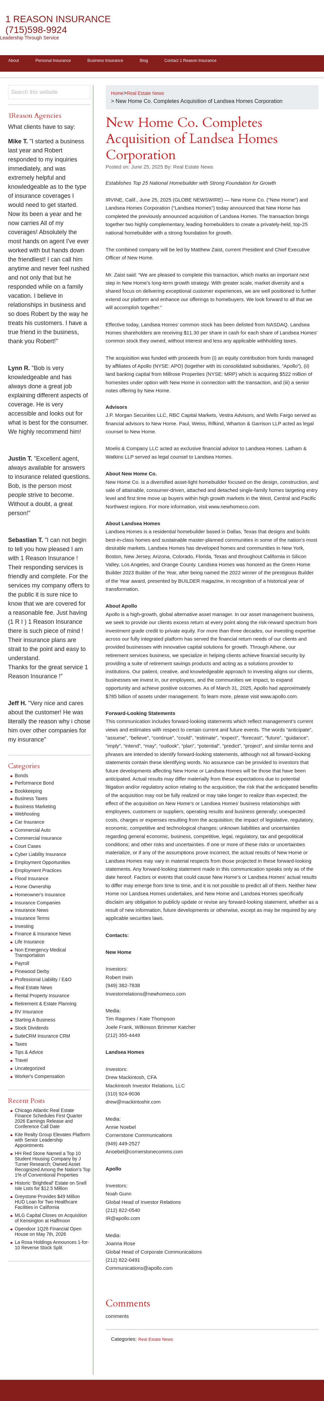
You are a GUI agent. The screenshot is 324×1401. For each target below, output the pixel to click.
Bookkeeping (30, 793)
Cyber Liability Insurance (44, 856)
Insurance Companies (41, 905)
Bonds (22, 778)
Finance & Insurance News (47, 936)
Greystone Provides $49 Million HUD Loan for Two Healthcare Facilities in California (52, 1209)
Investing (25, 928)
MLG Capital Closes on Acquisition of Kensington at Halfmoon (48, 1228)
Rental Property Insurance (46, 998)
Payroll (23, 965)
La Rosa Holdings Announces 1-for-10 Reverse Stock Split (50, 1257)
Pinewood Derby (34, 973)
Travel (22, 1062)
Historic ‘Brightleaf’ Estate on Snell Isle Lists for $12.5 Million (52, 1193)
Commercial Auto (35, 832)
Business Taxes (33, 800)
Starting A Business (38, 1022)
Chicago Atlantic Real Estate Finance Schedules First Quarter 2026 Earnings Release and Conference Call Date (52, 1120)
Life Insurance (32, 944)
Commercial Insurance (41, 840)
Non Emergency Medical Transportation (44, 954)
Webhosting (29, 816)
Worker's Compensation (43, 1078)
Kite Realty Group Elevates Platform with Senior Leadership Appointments (47, 1142)
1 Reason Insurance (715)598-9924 (65, 24)
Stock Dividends (34, 1030)
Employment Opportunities (46, 864)
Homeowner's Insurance (44, 897)
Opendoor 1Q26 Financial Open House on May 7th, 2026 (51, 1244)
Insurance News (34, 912)
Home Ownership (35, 889)
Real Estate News (158, 1341)
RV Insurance (31, 1014)
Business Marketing (38, 809)
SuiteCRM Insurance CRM (46, 1038)
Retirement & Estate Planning (50, 1006)
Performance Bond (37, 785)
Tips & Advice (31, 1054)
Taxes (22, 1046)
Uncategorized (32, 1070)
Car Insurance (32, 824)
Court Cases (30, 848)
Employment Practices (41, 872)
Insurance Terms (34, 920)
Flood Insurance (34, 881)
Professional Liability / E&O (47, 981)
